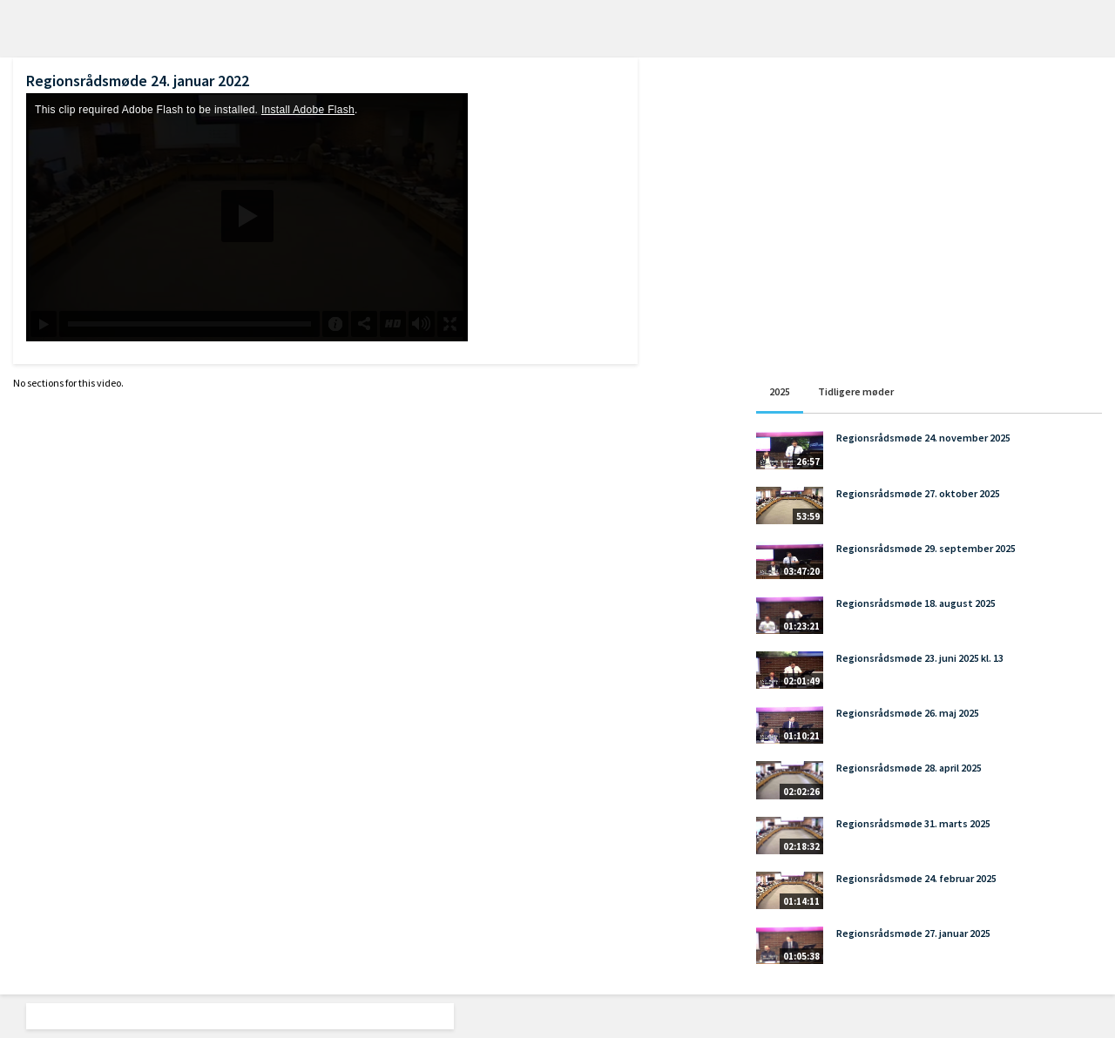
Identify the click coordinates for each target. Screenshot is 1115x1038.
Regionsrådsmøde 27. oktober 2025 (918, 493)
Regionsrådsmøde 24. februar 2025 (916, 878)
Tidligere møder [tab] (856, 391)
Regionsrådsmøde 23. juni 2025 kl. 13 (920, 657)
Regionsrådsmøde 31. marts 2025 (913, 823)
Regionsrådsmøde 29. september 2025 (926, 548)
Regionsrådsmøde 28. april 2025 (909, 767)
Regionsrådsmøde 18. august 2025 (916, 603)
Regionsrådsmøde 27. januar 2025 (913, 933)
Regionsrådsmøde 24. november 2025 (923, 437)
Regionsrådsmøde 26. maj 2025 (907, 712)
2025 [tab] (779, 391)
